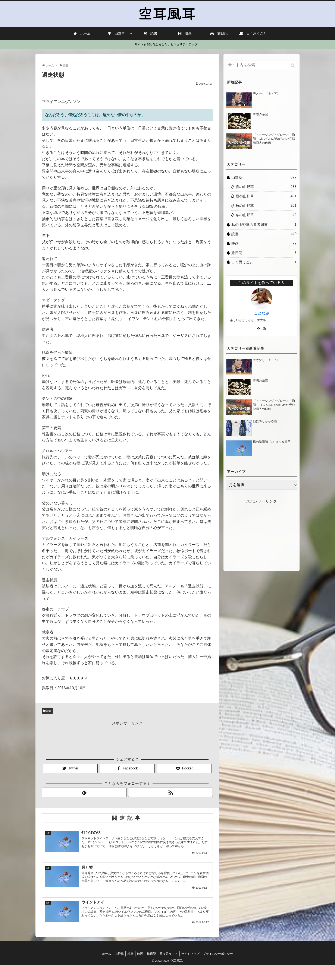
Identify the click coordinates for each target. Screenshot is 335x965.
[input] (261, 65)
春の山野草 (266, 186)
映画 (264, 243)
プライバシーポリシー (221, 953)
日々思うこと (264, 262)
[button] (293, 65)
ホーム (104, 953)
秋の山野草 (266, 205)
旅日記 (264, 252)
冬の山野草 (266, 215)
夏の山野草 (266, 196)
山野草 (264, 177)
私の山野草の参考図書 (264, 224)
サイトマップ (192, 953)
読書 (48, 710)
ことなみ (261, 313)
